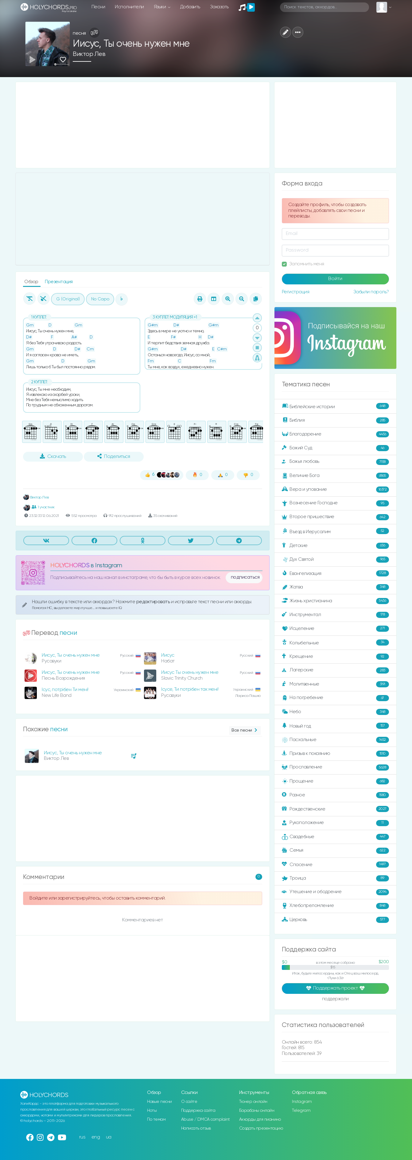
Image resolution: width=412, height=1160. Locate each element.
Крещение (335, 657)
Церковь (335, 920)
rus (82, 1137)
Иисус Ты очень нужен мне (189, 672)
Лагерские (335, 670)
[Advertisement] (143, 125)
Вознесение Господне (335, 503)
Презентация (59, 281)
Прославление (335, 767)
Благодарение (335, 434)
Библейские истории (335, 406)
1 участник (43, 507)
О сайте (189, 1101)
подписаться (245, 577)
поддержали (335, 999)
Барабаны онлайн (256, 1110)
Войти (335, 278)
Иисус (167, 655)
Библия (335, 420)
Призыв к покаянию (335, 754)
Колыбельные (335, 642)
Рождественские (335, 809)
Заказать (219, 7)
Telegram (301, 1110)
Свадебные (335, 837)
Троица (335, 878)
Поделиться (113, 456)
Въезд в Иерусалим (335, 531)
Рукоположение (335, 823)
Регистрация (295, 292)
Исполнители (129, 7)
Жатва (335, 587)
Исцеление (335, 629)
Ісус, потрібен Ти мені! (65, 689)
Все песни (244, 730)
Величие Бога (335, 476)
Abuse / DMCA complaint (205, 1119)
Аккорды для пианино (260, 1119)
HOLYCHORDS (69, 565)
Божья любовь (335, 462)
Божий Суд (335, 448)
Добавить (190, 7)
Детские (335, 546)
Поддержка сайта (198, 1110)
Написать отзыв (196, 1128)
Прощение (335, 781)
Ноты (152, 1110)
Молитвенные (335, 684)
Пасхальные (335, 740)
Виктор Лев (89, 54)
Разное (335, 795)
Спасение (335, 864)
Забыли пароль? (371, 292)
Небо (335, 712)
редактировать (153, 602)
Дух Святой (335, 560)
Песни (98, 7)
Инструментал (335, 615)
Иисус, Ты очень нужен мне (71, 655)
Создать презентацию (261, 1128)
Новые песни (159, 1101)
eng (95, 1137)
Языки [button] (160, 7)
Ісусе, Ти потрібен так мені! (189, 689)
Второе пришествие (335, 517)
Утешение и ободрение (335, 892)
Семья (335, 851)
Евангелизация (335, 573)
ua (108, 1137)
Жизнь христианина (335, 601)
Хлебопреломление (335, 906)
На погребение (335, 698)
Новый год (335, 726)
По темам (156, 1119)
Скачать (53, 456)
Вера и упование (335, 489)
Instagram (302, 1101)
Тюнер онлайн (253, 1101)
